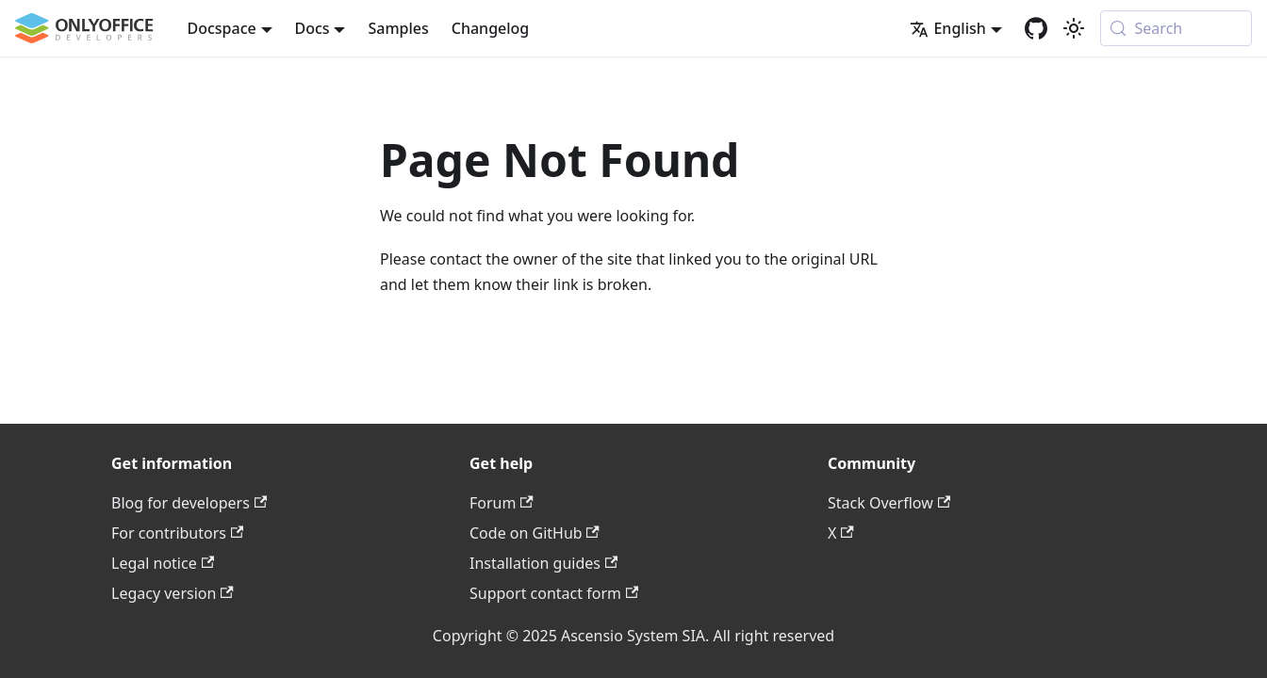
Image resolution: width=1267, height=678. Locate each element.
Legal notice (162, 563)
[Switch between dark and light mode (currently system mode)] (1074, 28)
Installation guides (543, 563)
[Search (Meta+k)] (1176, 28)
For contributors (177, 533)
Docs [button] (312, 28)
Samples (398, 28)
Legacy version (172, 593)
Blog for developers (189, 502)
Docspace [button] (222, 28)
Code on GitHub (534, 533)
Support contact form (553, 593)
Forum (501, 502)
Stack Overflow (889, 502)
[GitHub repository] (1036, 28)
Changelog (491, 28)
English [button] (947, 28)
